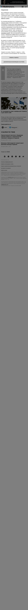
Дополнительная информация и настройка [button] (14, 61)
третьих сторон (5, 22)
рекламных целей (5, 33)
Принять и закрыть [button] (14, 57)
